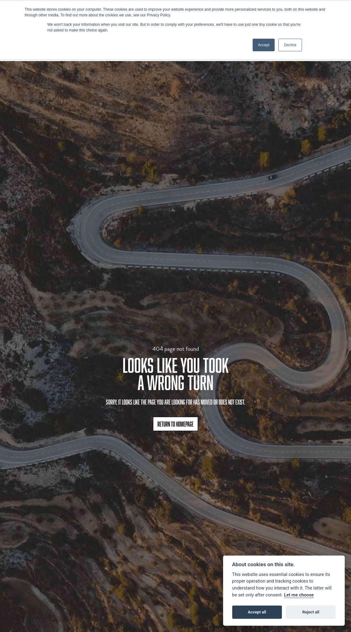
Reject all (310, 612)
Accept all (257, 612)
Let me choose (299, 595)
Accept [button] (264, 45)
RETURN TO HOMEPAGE (175, 424)
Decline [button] (290, 45)
